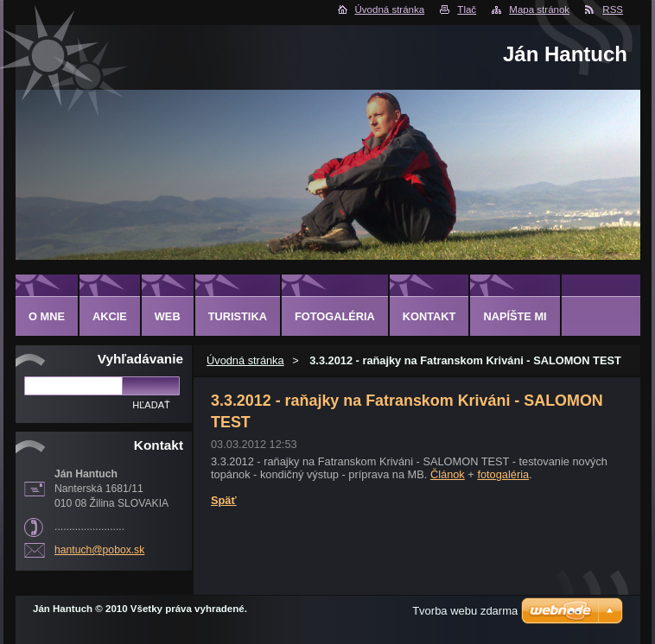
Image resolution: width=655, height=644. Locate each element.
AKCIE (109, 316)
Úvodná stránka (390, 9)
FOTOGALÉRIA (335, 316)
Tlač (466, 9)
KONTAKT (429, 316)
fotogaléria (503, 474)
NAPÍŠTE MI (514, 316)
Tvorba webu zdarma (465, 610)
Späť (224, 500)
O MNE (47, 316)
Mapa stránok (539, 9)
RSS (612, 9)
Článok (447, 474)
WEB (168, 316)
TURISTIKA (237, 316)
